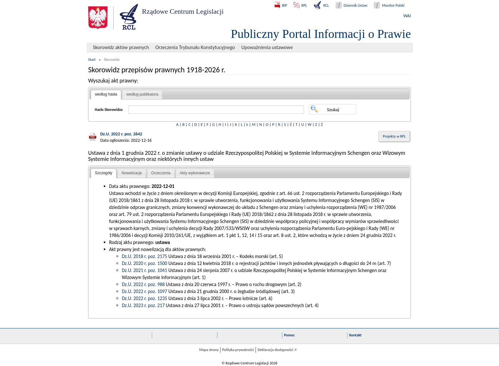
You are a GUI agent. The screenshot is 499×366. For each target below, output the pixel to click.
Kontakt (355, 335)
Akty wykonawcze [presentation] (195, 173)
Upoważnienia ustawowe (267, 47)
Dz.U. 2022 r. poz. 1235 (144, 298)
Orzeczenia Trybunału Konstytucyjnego (195, 47)
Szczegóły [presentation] (103, 173)
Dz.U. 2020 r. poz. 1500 (144, 263)
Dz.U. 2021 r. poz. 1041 (144, 270)
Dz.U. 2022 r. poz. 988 (143, 284)
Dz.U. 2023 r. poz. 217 (143, 305)
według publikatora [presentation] (142, 94)
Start (91, 59)
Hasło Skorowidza (109, 109)
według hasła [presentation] (106, 94)
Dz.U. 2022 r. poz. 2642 (121, 134)
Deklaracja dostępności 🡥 (277, 350)
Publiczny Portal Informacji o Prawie (321, 33)
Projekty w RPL (394, 136)
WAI (407, 15)
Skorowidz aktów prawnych (121, 47)
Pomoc (289, 335)
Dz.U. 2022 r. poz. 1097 (144, 291)
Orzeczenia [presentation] (161, 173)
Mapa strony (209, 350)
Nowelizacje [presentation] (132, 173)
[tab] (106, 94)
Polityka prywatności (238, 350)
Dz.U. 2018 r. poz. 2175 (144, 256)
